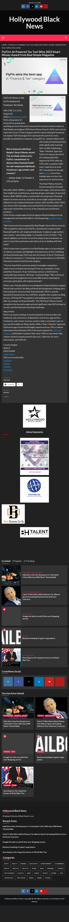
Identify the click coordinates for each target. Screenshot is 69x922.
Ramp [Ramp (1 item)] (29, 873)
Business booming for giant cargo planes (38, 638)
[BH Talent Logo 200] (34, 532)
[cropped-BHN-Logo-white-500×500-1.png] (34, 416)
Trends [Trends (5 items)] (39, 878)
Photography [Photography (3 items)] (9, 873)
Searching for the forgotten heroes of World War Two (25, 852)
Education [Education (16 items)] (33, 863)
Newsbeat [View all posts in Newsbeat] (35, 572)
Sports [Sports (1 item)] (45, 873)
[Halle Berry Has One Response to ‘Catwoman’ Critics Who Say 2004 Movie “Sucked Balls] (11, 575)
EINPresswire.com (17, 117)
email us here (9, 354)
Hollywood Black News (34, 22)
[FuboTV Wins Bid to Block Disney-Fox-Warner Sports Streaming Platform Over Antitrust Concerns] (11, 595)
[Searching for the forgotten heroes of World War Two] (11, 657)
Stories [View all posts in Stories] (40, 572)
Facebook (7, 360)
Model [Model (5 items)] (34, 868)
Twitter (6, 363)
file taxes (47, 173)
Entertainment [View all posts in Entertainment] (26, 572)
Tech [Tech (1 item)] (61, 873)
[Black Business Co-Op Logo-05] (13, 514)
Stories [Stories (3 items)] (53, 873)
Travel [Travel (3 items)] (31, 878)
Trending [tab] (30, 561)
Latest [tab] (7, 561)
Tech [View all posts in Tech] (30, 614)
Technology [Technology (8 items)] (8, 878)
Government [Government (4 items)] (59, 863)
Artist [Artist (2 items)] (6, 863)
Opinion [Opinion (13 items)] (60, 868)
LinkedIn (7, 367)
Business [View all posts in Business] (25, 592)
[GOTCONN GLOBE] (34, 489)
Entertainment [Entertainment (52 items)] (46, 863)
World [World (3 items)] (47, 878)
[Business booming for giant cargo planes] (11, 637)
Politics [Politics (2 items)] (21, 873)
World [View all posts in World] (31, 655)
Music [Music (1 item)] (42, 868)
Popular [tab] (17, 561)
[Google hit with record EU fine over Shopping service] (18, 743)
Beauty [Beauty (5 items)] (14, 863)
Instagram (7, 370)
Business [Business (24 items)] (23, 863)
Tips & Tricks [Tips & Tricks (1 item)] (21, 878)
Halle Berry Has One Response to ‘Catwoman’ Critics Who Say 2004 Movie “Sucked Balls (16, 723)
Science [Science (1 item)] (36, 873)
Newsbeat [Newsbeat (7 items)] (50, 868)
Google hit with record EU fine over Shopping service (24, 842)
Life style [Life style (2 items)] (25, 868)
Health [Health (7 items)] (6, 868)
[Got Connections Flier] (34, 456)
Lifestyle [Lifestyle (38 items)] (15, 868)
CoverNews (55, 898)
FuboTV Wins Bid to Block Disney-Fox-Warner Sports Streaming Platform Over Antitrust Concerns (41, 596)
